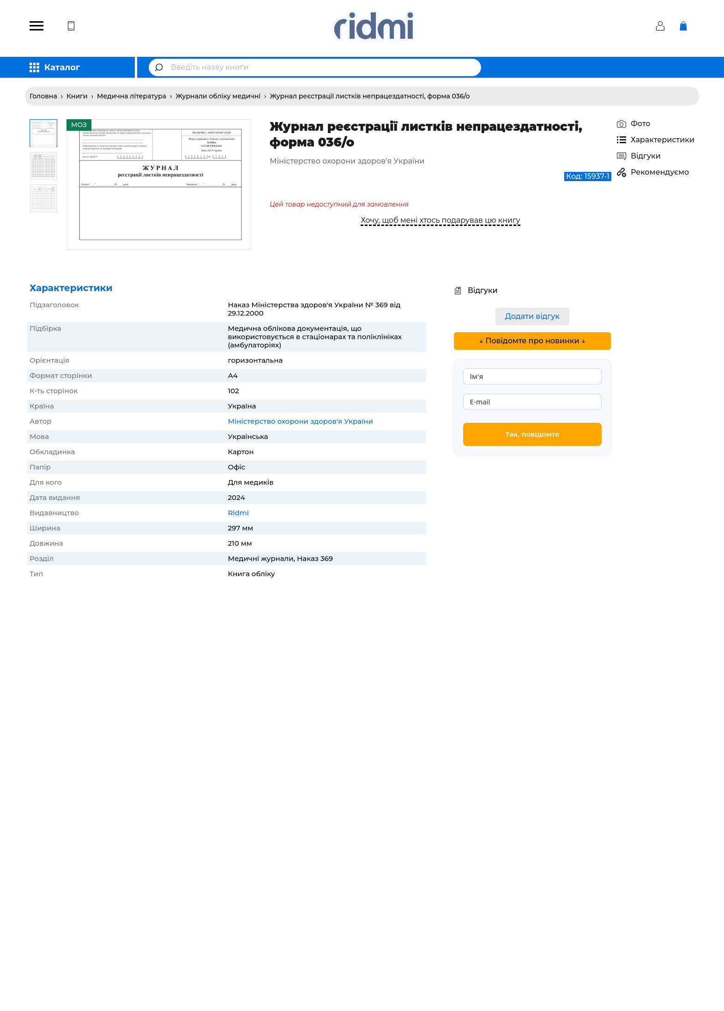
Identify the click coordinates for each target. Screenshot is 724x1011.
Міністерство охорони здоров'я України (300, 421)
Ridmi (238, 512)
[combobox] (315, 67)
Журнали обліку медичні (217, 96)
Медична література (131, 96)
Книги (77, 96)
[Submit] (160, 67)
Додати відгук (532, 316)
